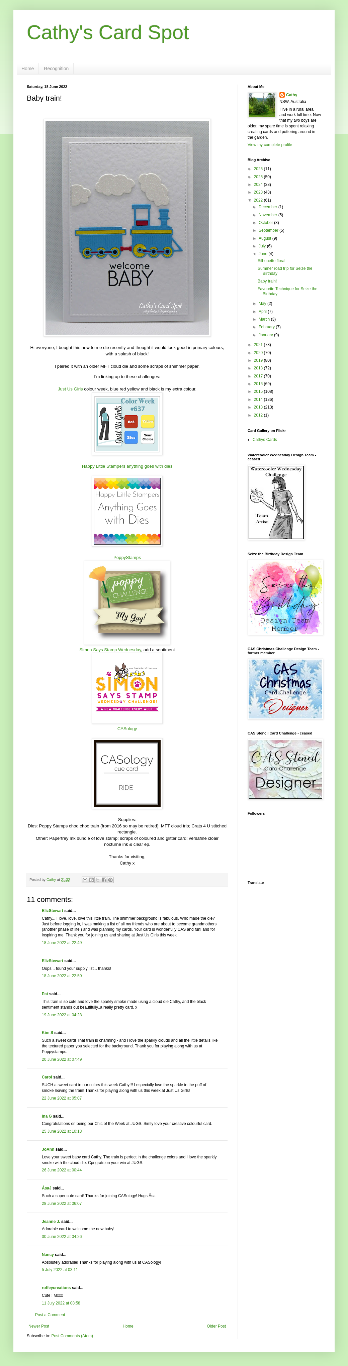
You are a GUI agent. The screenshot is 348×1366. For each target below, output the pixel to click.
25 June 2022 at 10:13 (62, 1131)
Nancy (48, 1254)
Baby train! (267, 281)
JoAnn (48, 1149)
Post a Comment (50, 1315)
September (269, 230)
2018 (259, 368)
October (266, 222)
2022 (259, 200)
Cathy (291, 95)
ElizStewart (52, 910)
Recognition (56, 68)
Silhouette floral (271, 260)
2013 (259, 407)
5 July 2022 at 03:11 (60, 1269)
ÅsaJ (47, 1188)
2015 (259, 391)
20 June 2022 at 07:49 (62, 1059)
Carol (47, 1077)
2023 (259, 192)
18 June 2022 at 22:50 (62, 976)
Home (27, 68)
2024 (259, 184)
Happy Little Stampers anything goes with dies (127, 466)
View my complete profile (270, 144)
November (268, 215)
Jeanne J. (51, 1221)
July (263, 246)
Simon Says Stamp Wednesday (110, 649)
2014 (259, 399)
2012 (259, 415)
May (263, 303)
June (263, 253)
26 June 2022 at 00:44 (62, 1170)
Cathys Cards (265, 439)
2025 (259, 177)
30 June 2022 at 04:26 (62, 1236)
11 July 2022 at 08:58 (61, 1303)
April (263, 311)
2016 (259, 383)
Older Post (216, 1326)
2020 (259, 352)
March (265, 319)
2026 (259, 168)
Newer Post (38, 1326)
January (266, 335)
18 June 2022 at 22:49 (62, 942)
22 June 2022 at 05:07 (62, 1098)
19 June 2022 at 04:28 (62, 1015)
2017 (259, 376)
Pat (45, 994)
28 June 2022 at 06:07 (62, 1203)
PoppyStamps (127, 557)
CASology (127, 728)
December (268, 207)
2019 (259, 360)
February (267, 327)
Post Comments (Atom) (72, 1336)
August (265, 238)
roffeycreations (56, 1287)
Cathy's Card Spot (108, 32)
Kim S (47, 1032)
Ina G (47, 1116)
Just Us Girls (70, 388)
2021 (259, 344)
